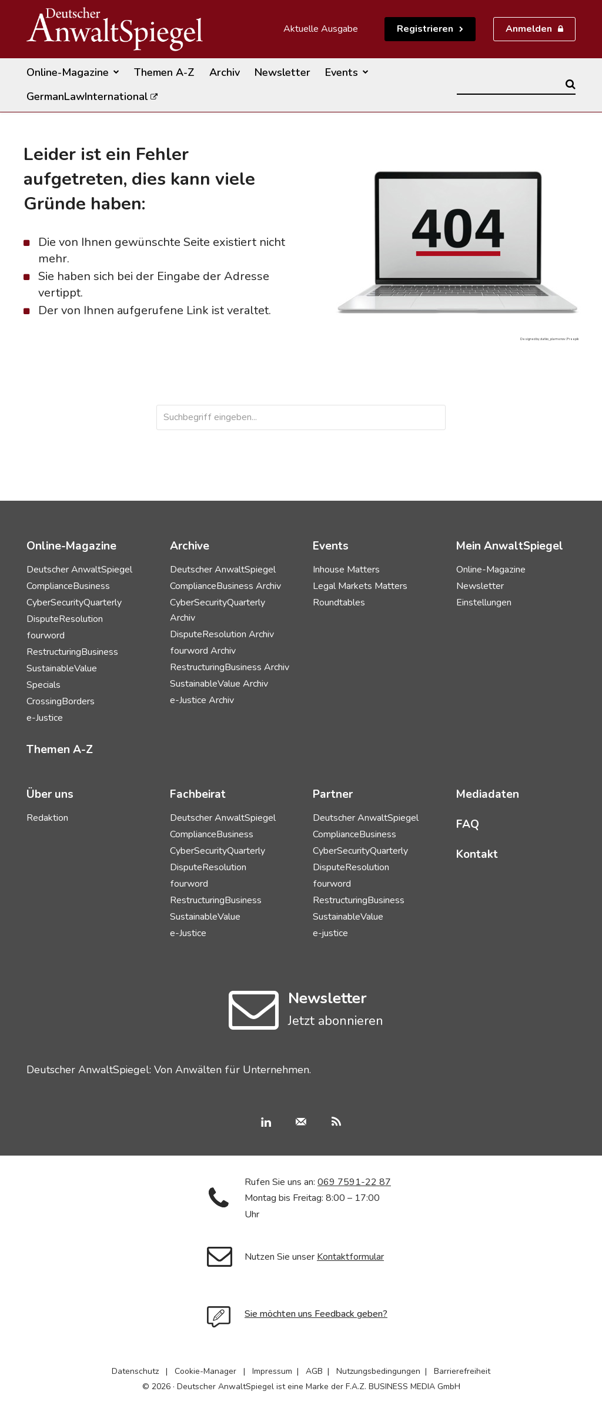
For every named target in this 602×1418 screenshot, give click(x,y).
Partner (333, 794)
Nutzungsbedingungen (378, 1371)
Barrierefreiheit (462, 1371)
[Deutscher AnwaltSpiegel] (114, 29)
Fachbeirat (198, 794)
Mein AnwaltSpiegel (509, 546)
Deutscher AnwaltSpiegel (79, 569)
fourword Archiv (203, 650)
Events (331, 546)
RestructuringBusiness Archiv (229, 667)
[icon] (253, 1023)
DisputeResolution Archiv (222, 634)
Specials (43, 684)
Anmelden (529, 28)
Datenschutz (135, 1371)
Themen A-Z (59, 749)
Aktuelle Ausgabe (320, 28)
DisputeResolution (64, 619)
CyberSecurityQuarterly (74, 602)
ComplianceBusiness (68, 586)
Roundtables (339, 602)
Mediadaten (487, 794)
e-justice (330, 933)
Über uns (49, 794)
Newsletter (480, 586)
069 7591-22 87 (354, 1182)
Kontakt (477, 854)
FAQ (467, 824)
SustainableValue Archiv (219, 683)
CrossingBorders (60, 701)
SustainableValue (61, 668)
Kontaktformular (350, 1256)
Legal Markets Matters (360, 586)
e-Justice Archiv (202, 700)
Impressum (272, 1371)
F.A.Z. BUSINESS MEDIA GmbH (403, 1386)
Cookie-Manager (205, 1371)
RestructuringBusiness (72, 651)
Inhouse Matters (346, 569)
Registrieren (425, 28)
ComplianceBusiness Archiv (225, 586)
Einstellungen (483, 602)
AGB (314, 1371)
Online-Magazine (491, 569)
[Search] (571, 84)
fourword (45, 635)
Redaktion (47, 817)
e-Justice (44, 717)
